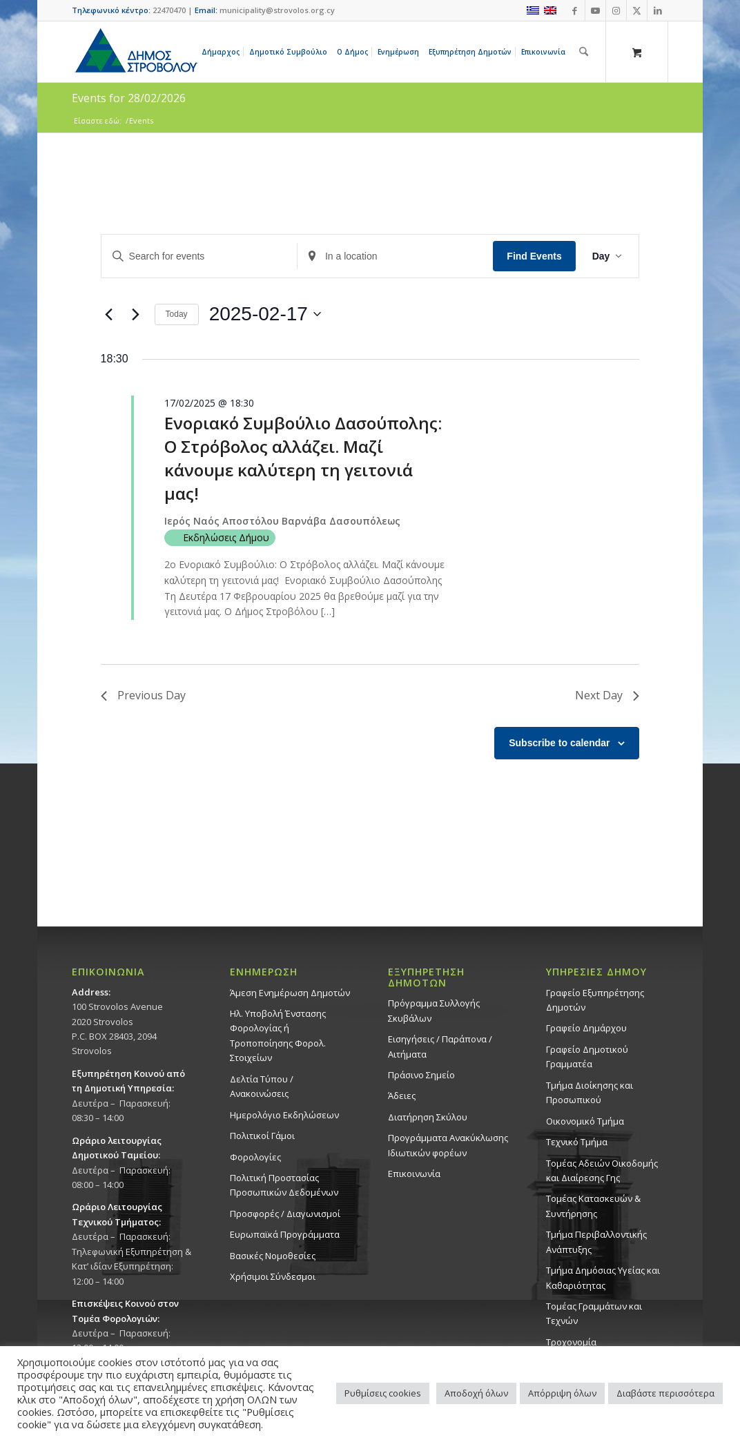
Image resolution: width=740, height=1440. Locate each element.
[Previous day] (109, 314)
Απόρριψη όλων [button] (562, 1393)
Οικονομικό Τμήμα (585, 1121)
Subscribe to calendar (559, 742)
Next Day (607, 695)
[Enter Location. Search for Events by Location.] (395, 256)
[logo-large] (135, 51)
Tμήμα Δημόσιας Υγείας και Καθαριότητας (603, 1277)
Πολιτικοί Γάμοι (262, 1135)
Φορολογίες (255, 1157)
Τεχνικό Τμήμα (576, 1142)
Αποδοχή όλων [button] (476, 1393)
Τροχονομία (571, 1342)
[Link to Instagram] (616, 10)
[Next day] (136, 314)
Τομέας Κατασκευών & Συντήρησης (593, 1205)
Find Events (534, 256)
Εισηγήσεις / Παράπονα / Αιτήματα (440, 1046)
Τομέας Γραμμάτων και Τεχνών (594, 1313)
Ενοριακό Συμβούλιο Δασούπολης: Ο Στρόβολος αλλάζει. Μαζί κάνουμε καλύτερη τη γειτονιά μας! (303, 458)
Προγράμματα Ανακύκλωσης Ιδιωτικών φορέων (448, 1144)
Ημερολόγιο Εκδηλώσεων (284, 1115)
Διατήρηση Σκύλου (427, 1117)
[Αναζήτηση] (583, 51)
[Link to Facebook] (575, 10)
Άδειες (402, 1095)
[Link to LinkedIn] (658, 10)
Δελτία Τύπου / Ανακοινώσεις (261, 1086)
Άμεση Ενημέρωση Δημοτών (290, 992)
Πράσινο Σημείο (421, 1075)
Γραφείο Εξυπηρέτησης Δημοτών (595, 999)
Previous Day (143, 695)
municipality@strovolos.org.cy (277, 10)
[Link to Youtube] (595, 10)
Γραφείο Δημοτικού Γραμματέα (587, 1056)
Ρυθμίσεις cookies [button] (382, 1393)
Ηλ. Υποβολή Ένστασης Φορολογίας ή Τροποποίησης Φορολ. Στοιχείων (278, 1035)
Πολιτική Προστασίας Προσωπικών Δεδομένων (284, 1184)
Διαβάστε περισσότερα (665, 1393)
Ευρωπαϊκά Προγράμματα (285, 1234)
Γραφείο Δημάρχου (586, 1028)
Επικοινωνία (414, 1173)
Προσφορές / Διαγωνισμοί (285, 1213)
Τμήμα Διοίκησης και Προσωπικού (589, 1092)
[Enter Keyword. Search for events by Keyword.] (199, 256)
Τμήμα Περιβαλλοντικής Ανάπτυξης (596, 1241)
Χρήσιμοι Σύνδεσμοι (272, 1276)
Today (177, 314)
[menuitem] (222, 51)
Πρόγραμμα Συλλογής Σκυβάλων (434, 1010)
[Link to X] (637, 10)
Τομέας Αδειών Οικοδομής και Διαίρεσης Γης (602, 1170)
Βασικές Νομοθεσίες (272, 1255)
